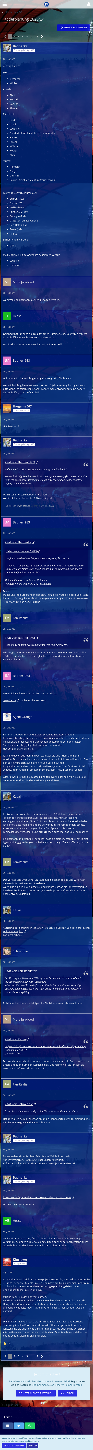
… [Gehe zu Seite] (31, 36)
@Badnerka (9, 700)
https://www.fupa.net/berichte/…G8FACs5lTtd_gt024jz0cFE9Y (37, 1197)
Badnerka (35, 505)
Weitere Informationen (13, 1445)
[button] (4, 4)
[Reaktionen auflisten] (7, 1343)
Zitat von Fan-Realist (19, 971)
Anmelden (67, 1393)
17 (36, 36)
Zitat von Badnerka (18, 542)
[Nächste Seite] (42, 36)
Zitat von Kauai (15, 1039)
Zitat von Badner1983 (20, 462)
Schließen (32, 1445)
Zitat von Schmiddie (19, 1104)
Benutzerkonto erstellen (36, 1393)
